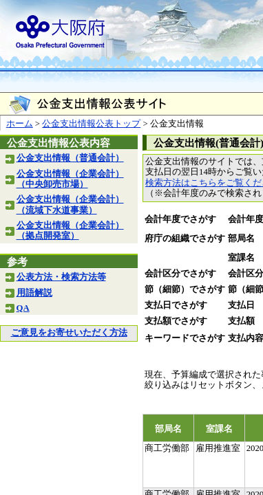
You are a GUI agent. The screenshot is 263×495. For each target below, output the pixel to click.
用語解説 (34, 293)
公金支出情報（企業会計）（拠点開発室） (70, 231)
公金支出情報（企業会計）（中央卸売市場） (70, 179)
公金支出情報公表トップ (91, 124)
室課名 (241, 258)
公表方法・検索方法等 (61, 277)
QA (23, 308)
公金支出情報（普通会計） (70, 158)
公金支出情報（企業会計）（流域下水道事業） (70, 204)
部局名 (241, 238)
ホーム (19, 124)
